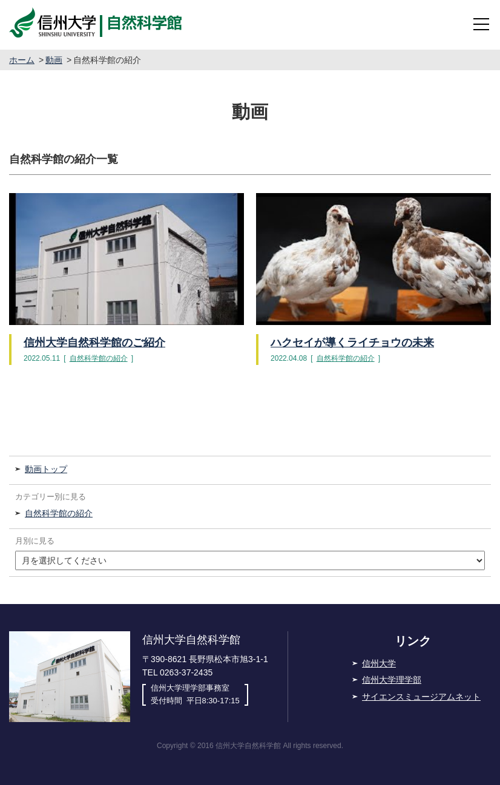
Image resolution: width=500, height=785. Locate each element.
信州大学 (379, 663)
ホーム (22, 60)
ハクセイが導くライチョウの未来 (352, 343)
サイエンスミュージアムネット (421, 696)
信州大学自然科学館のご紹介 (94, 343)
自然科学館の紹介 (99, 358)
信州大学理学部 (391, 680)
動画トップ (46, 469)
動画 (53, 60)
